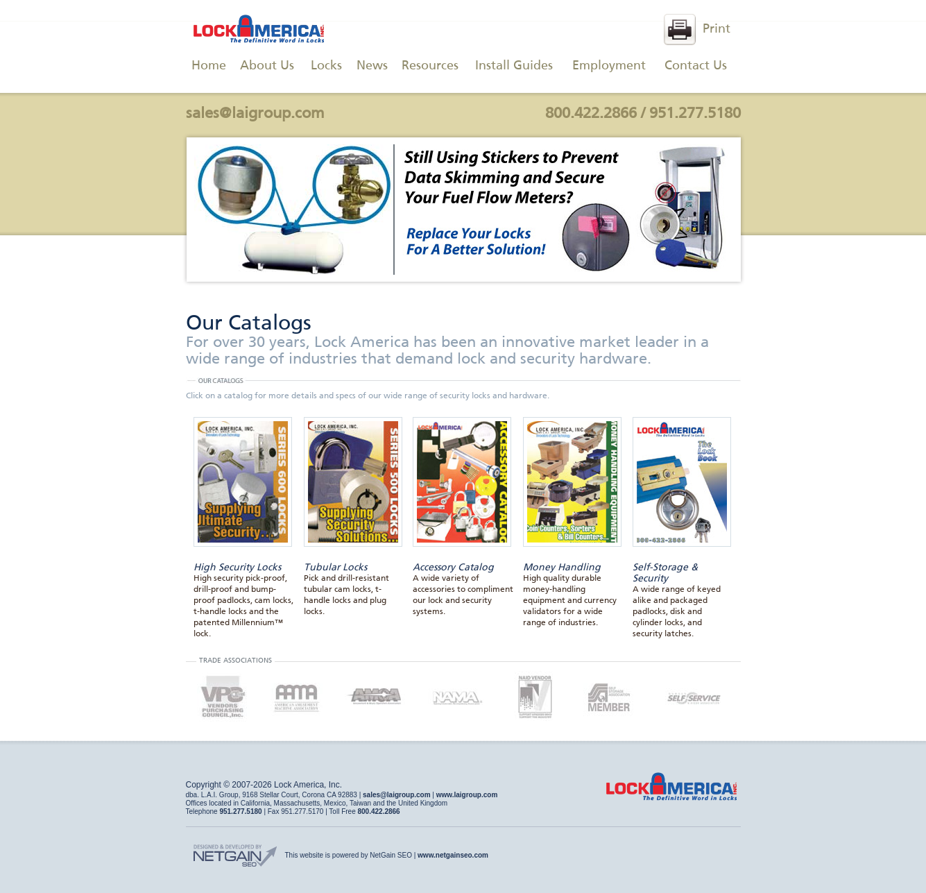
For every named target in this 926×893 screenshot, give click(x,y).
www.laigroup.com (467, 795)
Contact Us (696, 66)
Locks (326, 66)
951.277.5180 (695, 113)
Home (208, 66)
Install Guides (514, 66)
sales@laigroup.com (255, 113)
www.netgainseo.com (453, 855)
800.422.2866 (591, 113)
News (372, 66)
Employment (609, 66)
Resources (430, 66)
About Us (267, 66)
